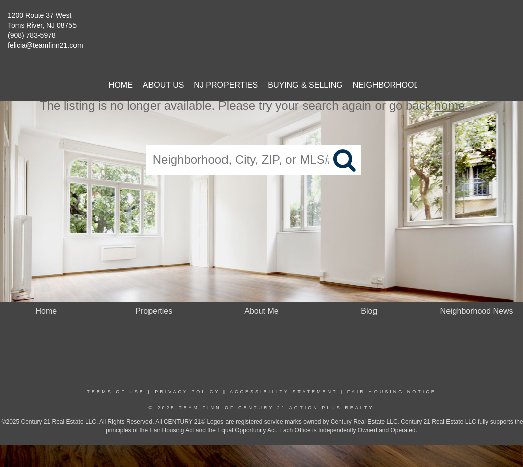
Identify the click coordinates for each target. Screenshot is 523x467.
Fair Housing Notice (391, 391)
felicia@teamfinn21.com (45, 45)
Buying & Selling (305, 85)
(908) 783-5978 (32, 35)
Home (121, 85)
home (449, 105)
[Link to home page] (269, 28)
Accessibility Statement (283, 391)
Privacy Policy (187, 391)
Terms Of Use (116, 391)
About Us (163, 85)
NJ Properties (226, 85)
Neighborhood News (399, 85)
